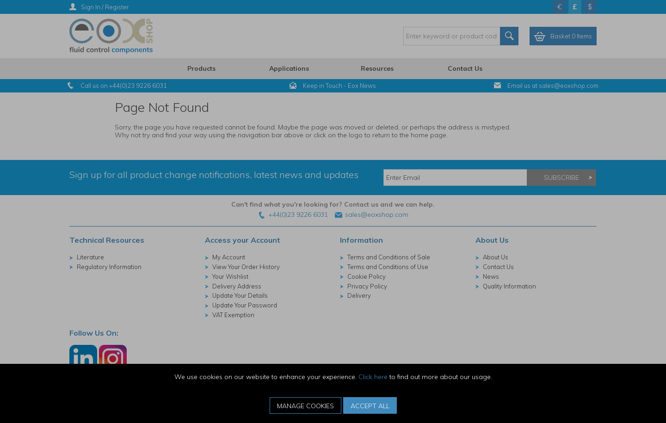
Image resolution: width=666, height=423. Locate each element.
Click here (373, 377)
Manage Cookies (305, 406)
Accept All (370, 406)
